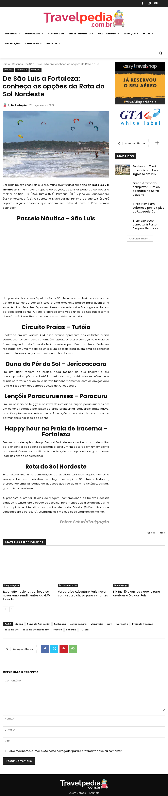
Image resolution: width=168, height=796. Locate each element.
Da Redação (19, 105)
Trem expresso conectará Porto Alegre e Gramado (149, 214)
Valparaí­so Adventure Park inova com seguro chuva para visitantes (81, 593)
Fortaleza (60, 619)
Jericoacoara (78, 619)
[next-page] (11, 604)
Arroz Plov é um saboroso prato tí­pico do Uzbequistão (148, 200)
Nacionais (22, 70)
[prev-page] (5, 604)
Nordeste (35, 70)
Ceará (19, 619)
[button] (160, 53)
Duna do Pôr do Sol (38, 619)
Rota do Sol (11, 625)
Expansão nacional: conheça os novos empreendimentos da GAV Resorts (26, 593)
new (109, 619)
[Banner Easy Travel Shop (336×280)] (140, 103)
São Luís (71, 625)
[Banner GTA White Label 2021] (140, 125)
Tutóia (84, 625)
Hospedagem (11, 585)
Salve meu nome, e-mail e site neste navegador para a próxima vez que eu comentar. (65, 746)
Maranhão (96, 619)
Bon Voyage (120, 585)
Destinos (17, 64)
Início (6, 64)
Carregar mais (140, 228)
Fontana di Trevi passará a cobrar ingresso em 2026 (148, 169)
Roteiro (57, 625)
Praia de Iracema (142, 619)
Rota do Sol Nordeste (35, 625)
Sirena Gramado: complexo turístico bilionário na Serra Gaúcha (149, 185)
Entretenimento (68, 585)
